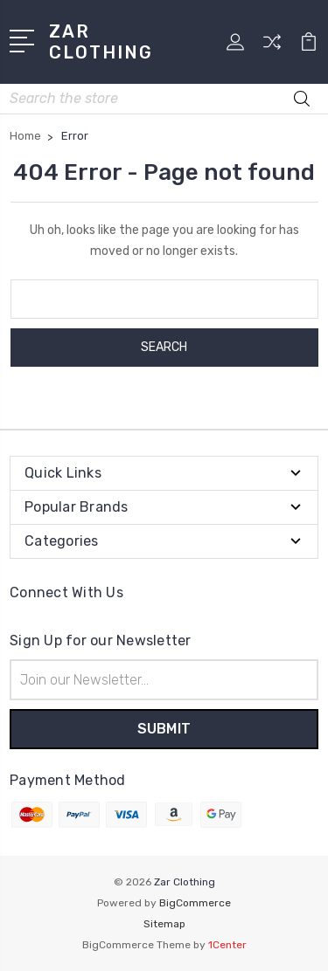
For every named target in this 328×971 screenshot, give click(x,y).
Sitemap (164, 924)
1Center (227, 945)
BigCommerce (195, 903)
